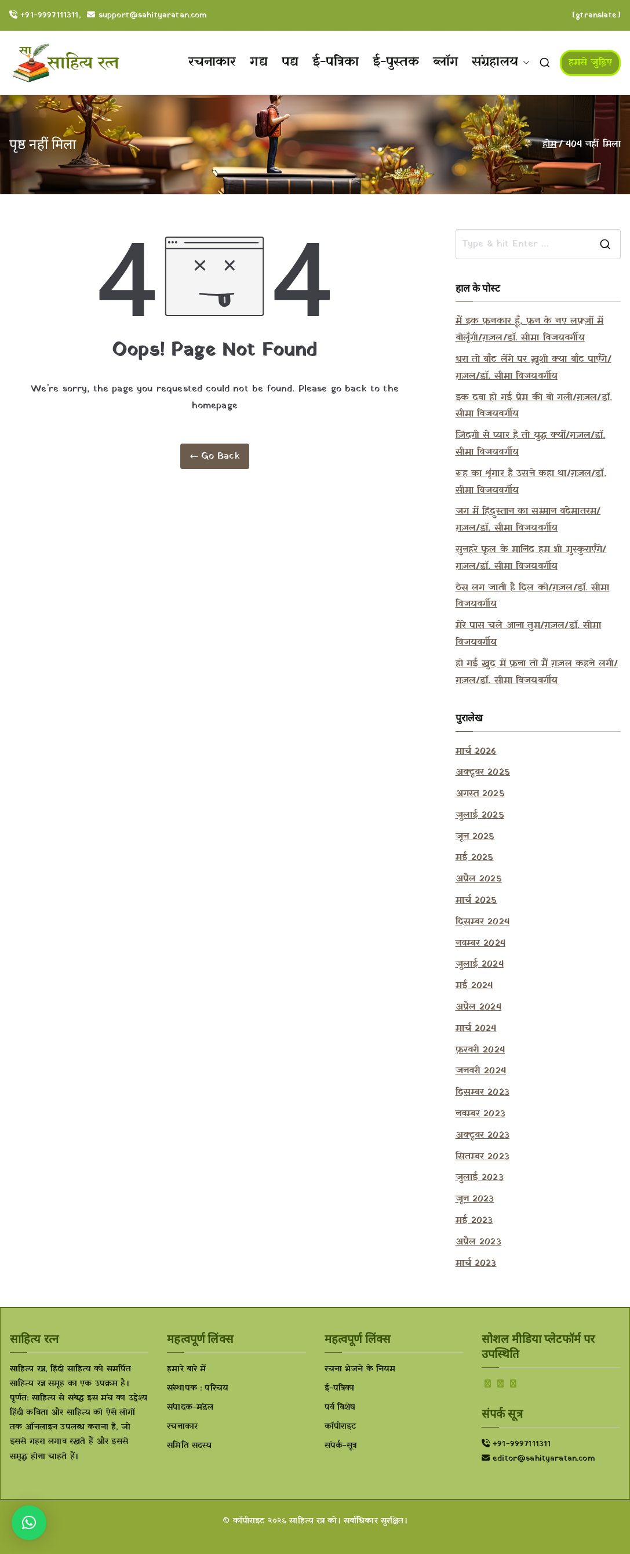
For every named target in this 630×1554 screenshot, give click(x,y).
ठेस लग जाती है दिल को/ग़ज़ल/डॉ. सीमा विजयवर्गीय (533, 596)
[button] (524, 62)
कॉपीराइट (340, 1427)
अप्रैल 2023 (478, 1242)
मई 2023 (474, 1221)
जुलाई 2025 (480, 815)
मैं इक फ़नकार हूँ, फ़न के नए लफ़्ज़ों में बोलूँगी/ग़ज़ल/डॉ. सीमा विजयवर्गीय (530, 329)
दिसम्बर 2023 (482, 1092)
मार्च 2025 (476, 900)
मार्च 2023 (476, 1263)
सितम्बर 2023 (482, 1157)
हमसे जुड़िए (590, 63)
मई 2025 (475, 858)
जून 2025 (475, 837)
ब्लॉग (445, 62)
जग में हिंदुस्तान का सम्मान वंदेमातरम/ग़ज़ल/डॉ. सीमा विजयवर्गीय (528, 519)
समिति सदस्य (189, 1446)
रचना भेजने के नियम (360, 1369)
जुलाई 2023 (480, 1178)
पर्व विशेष (340, 1407)
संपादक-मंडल (190, 1407)
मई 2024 (474, 986)
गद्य (258, 62)
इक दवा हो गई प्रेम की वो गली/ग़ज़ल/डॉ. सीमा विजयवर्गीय (534, 406)
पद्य (290, 62)
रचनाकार (212, 62)
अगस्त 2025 (480, 794)
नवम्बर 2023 (480, 1114)
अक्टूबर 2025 (483, 772)
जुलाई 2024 (480, 964)
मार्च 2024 (476, 1029)
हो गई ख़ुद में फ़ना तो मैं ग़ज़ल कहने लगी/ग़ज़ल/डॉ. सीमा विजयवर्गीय (537, 672)
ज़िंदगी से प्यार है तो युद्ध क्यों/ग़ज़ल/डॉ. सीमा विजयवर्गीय (531, 444)
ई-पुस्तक (396, 62)
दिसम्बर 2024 (482, 922)
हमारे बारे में (186, 1369)
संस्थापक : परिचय (197, 1388)
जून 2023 (475, 1199)
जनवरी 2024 (481, 1071)
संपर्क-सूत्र (341, 1446)
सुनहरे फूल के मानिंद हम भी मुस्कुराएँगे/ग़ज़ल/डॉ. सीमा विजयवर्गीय (531, 558)
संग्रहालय (501, 62)
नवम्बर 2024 (480, 943)
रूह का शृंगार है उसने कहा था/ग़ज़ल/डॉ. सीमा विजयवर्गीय (531, 482)
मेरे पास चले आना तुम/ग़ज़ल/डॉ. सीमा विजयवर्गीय (529, 634)
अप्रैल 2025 (479, 879)
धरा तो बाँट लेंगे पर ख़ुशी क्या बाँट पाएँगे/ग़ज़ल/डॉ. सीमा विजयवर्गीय (533, 368)
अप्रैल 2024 (478, 1007)
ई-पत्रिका (335, 62)
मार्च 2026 (476, 751)
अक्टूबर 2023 (482, 1135)
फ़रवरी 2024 (480, 1050)
